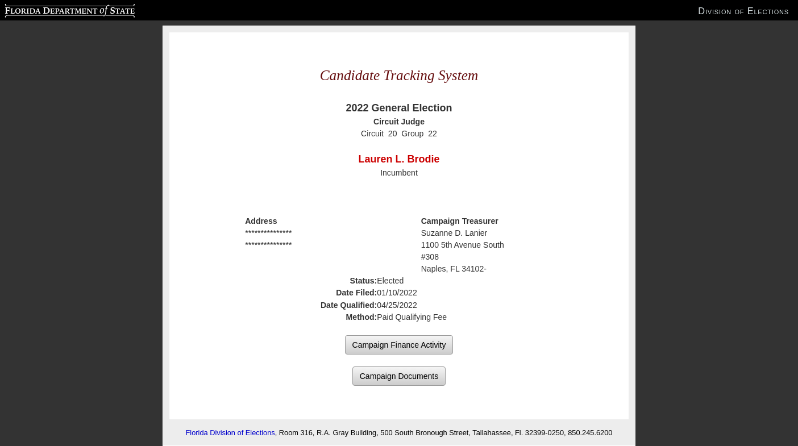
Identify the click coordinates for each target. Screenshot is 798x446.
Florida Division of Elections (230, 432)
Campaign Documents (399, 376)
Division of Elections (743, 11)
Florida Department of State (47, 9)
